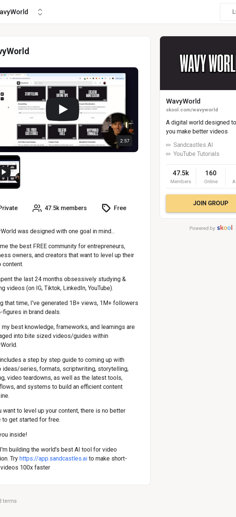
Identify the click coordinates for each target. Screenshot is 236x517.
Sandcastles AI (193, 144)
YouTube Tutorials (196, 153)
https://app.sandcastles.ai (53, 458)
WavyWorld (183, 101)
